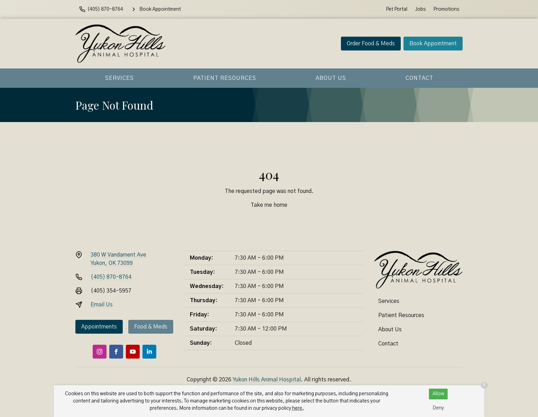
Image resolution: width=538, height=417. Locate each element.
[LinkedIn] (149, 352)
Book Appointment (433, 43)
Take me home (269, 205)
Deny (438, 408)
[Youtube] (133, 352)
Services (119, 78)
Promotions (446, 9)
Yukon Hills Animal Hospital (267, 379)
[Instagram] (99, 352)
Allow (438, 393)
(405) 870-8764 (111, 277)
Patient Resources (224, 78)
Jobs (420, 9)
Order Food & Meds (371, 43)
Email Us (102, 304)
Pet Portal (396, 9)
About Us (331, 78)
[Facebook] (116, 352)
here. (298, 408)
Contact (419, 78)
